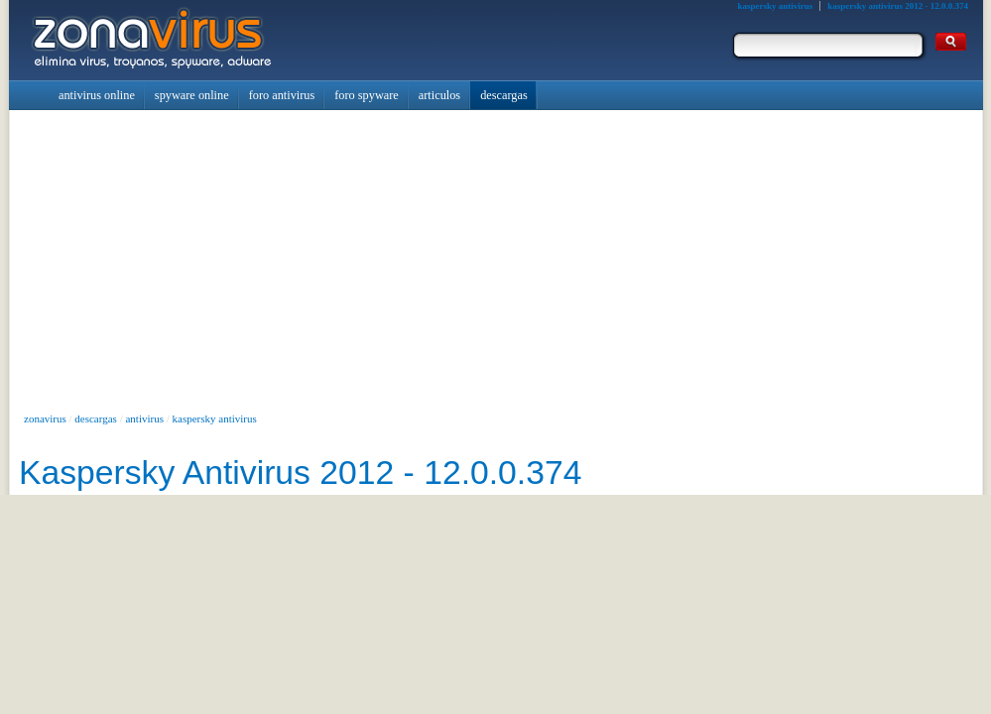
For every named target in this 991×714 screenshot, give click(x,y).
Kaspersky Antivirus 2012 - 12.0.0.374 (300, 472)
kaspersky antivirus (215, 418)
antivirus (144, 418)
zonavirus (45, 418)
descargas (95, 418)
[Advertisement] (496, 259)
